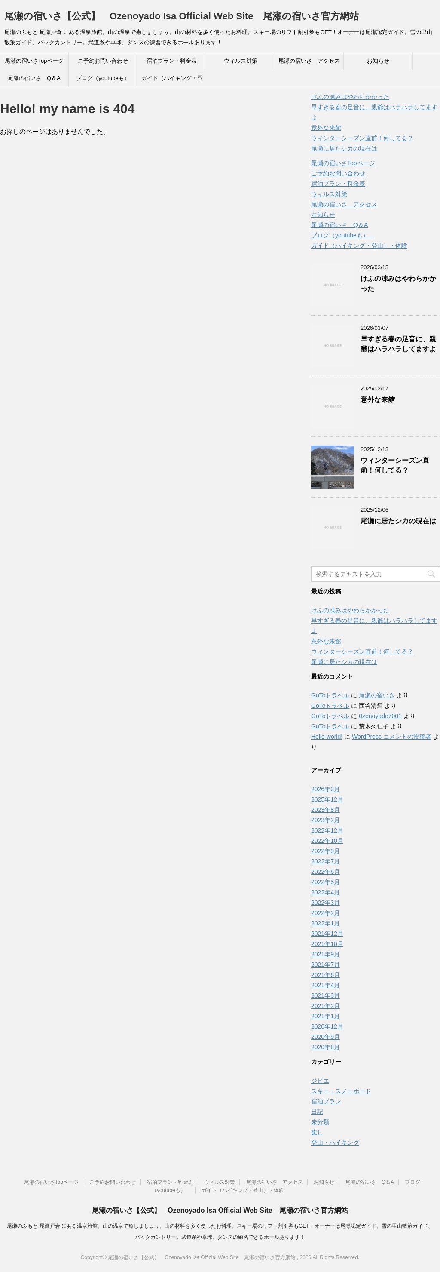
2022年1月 (325, 923)
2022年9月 (325, 851)
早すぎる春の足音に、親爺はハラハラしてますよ (398, 344)
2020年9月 (325, 1036)
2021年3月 (325, 995)
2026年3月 (325, 789)
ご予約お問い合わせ (103, 61)
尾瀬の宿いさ (377, 695)
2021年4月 (325, 985)
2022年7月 (325, 861)
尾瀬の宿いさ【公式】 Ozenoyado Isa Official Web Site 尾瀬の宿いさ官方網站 (181, 16)
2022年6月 (325, 871)
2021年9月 (325, 954)
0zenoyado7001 (380, 716)
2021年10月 (327, 943)
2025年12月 (327, 799)
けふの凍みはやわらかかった (350, 96)
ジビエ (320, 1080)
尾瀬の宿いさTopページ (34, 61)
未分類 (320, 1121)
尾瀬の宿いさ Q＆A (34, 78)
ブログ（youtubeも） (105, 78)
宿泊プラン (326, 1101)
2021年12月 (327, 933)
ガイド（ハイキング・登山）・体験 (172, 81)
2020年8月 (325, 1047)
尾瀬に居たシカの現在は (344, 148)
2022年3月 (325, 902)
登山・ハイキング (335, 1142)
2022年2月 (325, 912)
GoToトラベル (330, 695)
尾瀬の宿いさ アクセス (309, 61)
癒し (317, 1132)
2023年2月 (325, 820)
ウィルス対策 (240, 61)
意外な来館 (326, 127)
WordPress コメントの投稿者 (391, 736)
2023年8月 (325, 809)
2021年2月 (325, 1005)
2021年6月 (325, 974)
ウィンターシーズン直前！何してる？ (362, 138)
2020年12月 (327, 1026)
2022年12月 (327, 830)
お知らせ (378, 61)
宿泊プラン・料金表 (172, 61)
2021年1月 (325, 1016)
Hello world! (326, 736)
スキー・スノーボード (341, 1091)
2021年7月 (325, 964)
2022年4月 (325, 892)
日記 (317, 1111)
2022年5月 (325, 882)
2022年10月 (327, 840)
